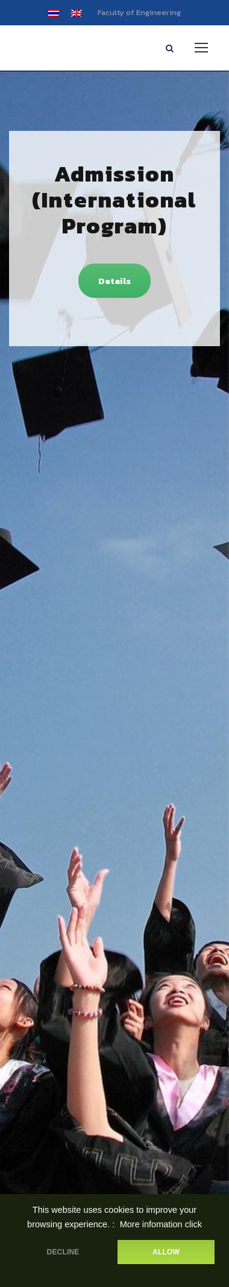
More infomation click (161, 1224)
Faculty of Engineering (139, 12)
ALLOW (166, 1252)
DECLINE (63, 1252)
